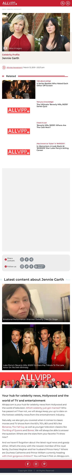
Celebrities (10, 9)
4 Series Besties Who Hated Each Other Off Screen (52, 84)
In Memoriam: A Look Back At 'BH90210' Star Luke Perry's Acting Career (53, 148)
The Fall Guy (18, 427)
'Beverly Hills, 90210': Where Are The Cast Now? (51, 126)
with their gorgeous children (17, 456)
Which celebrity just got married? (43, 408)
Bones (30, 430)
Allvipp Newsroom (14, 67)
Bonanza (6, 427)
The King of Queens (12, 430)
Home (4, 9)
